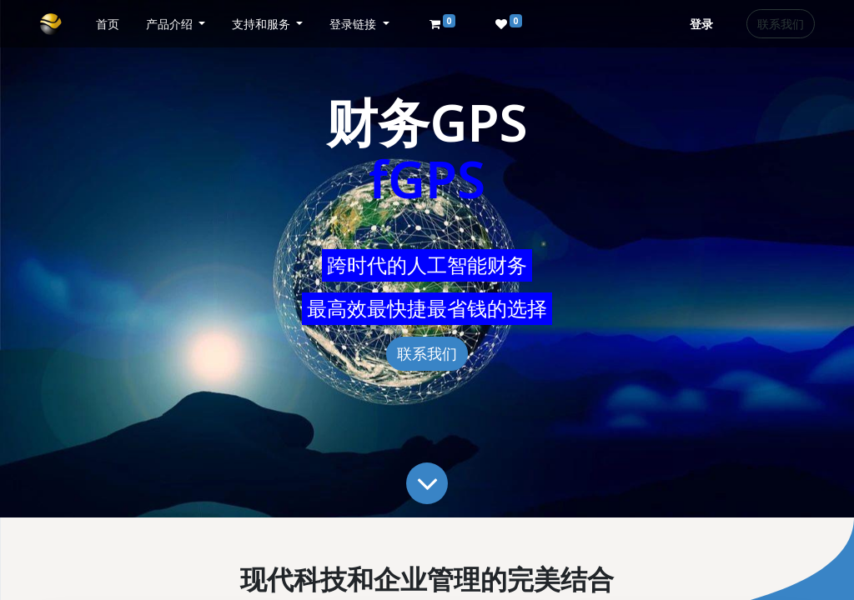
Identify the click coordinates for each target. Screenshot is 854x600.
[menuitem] (108, 23)
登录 (701, 24)
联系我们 (780, 24)
